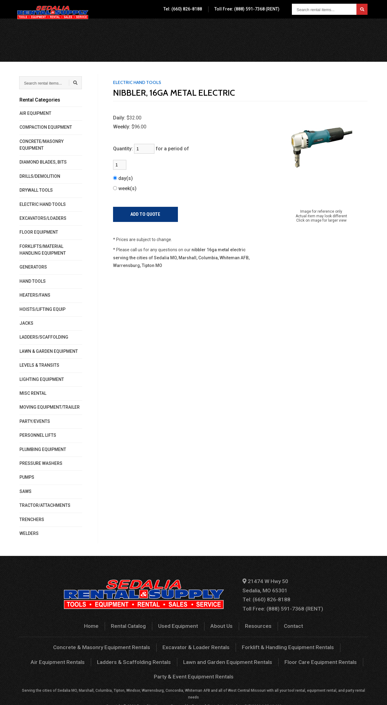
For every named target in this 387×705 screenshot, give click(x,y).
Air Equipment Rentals (331, 644)
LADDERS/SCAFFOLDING (43, 337)
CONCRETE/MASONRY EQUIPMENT (41, 145)
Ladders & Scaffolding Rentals (64, 658)
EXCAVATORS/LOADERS (42, 218)
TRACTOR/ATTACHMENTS (44, 505)
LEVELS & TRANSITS (39, 365)
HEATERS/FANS (34, 295)
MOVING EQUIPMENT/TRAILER (49, 407)
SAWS (25, 491)
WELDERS (29, 533)
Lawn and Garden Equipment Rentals (152, 658)
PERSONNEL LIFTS (37, 435)
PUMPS (26, 477)
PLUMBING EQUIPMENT (42, 449)
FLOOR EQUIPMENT (38, 232)
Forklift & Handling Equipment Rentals (251, 644)
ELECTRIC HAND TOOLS (42, 204)
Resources (286, 29)
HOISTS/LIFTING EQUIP (42, 309)
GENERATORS (33, 267)
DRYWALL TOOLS (36, 190)
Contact (316, 29)
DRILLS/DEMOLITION (39, 176)
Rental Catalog (177, 29)
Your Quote (348, 29)
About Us (256, 29)
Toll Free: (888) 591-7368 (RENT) (247, 8)
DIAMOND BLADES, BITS (43, 162)
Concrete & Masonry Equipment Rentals (76, 644)
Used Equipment (219, 29)
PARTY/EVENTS (34, 421)
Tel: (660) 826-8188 (182, 8)
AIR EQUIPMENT (35, 113)
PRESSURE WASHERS (40, 463)
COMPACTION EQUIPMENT (45, 127)
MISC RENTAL (32, 393)
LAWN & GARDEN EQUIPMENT (48, 351)
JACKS (26, 323)
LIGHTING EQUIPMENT (41, 379)
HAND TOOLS (32, 281)
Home (96, 623)
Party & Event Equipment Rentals (322, 658)
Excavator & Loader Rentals (165, 644)
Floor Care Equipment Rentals (239, 658)
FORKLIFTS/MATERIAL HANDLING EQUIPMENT (42, 250)
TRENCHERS (31, 519)
